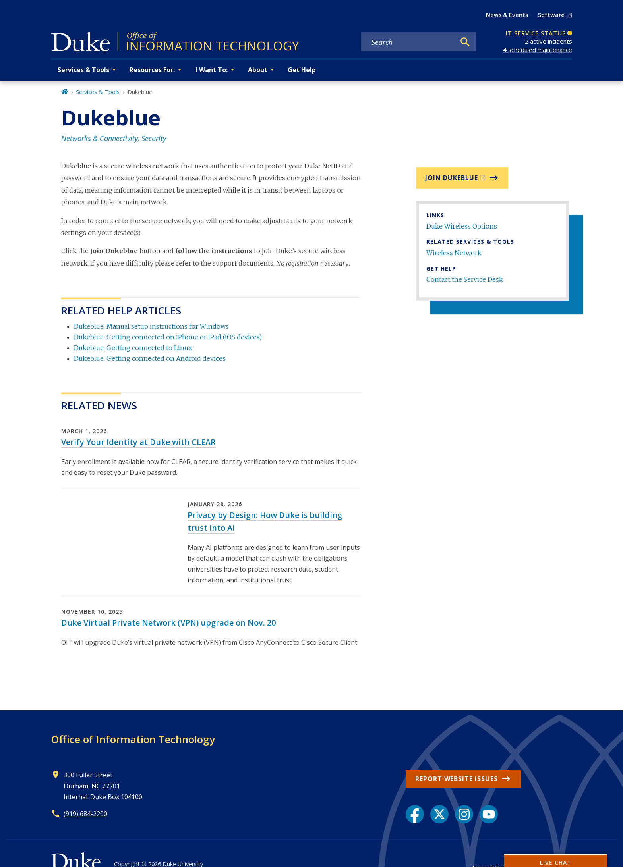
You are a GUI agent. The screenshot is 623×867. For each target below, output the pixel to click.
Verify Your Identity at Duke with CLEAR (138, 442)
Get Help (302, 70)
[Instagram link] (464, 814)
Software (551, 15)
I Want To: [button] (211, 70)
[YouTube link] (489, 814)
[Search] (465, 42)
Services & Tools (98, 92)
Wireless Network (454, 253)
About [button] (257, 70)
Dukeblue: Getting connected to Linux (133, 348)
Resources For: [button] (152, 70)
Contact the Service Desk (464, 279)
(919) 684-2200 (85, 813)
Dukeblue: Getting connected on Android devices (150, 358)
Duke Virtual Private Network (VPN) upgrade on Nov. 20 (168, 622)
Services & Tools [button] (83, 70)
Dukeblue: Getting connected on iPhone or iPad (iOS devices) (168, 337)
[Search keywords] (408, 42)
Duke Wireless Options (461, 226)
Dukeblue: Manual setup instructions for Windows (151, 326)
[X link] (439, 814)
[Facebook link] (415, 814)
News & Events (507, 15)
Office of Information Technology (133, 739)
